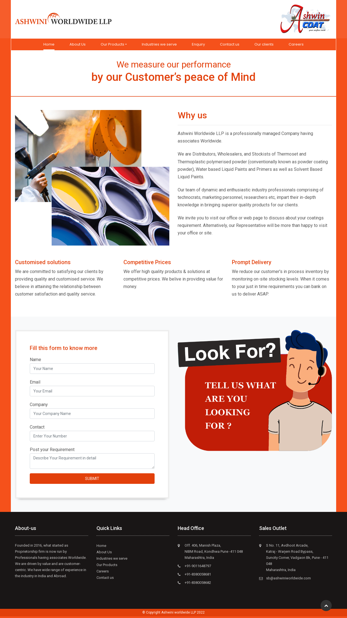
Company (39, 406)
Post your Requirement (52, 451)
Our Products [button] (112, 46)
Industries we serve (159, 46)
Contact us (229, 46)
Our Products (106, 566)
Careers (296, 46)
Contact (37, 428)
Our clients (264, 46)
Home (48, 46)
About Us (78, 46)
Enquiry (198, 46)
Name (35, 361)
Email (35, 383)
